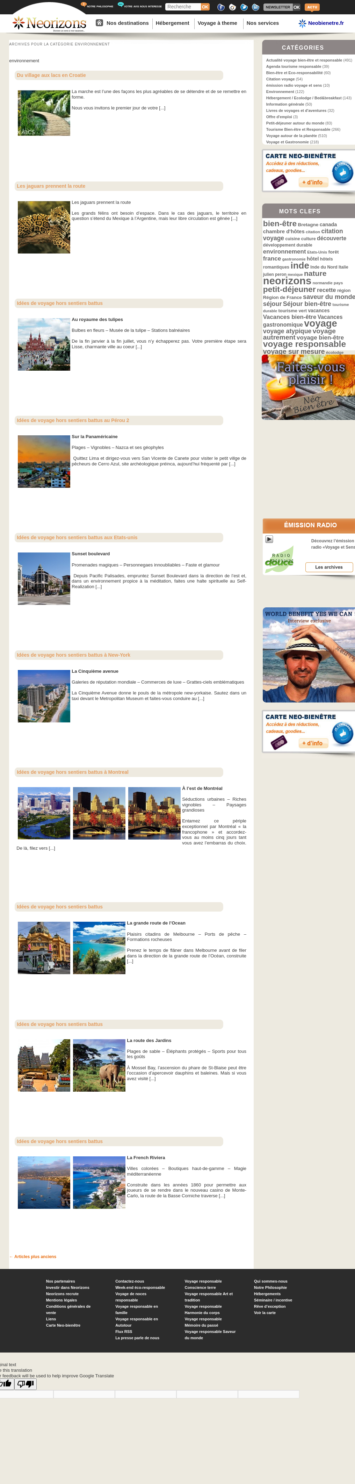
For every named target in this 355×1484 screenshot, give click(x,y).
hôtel (313, 259)
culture (308, 238)
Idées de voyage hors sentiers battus (60, 303)
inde (299, 265)
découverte (331, 238)
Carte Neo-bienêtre (63, 1325)
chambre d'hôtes (284, 231)
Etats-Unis (317, 252)
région (343, 290)
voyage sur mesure (294, 351)
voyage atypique (287, 331)
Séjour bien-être (307, 303)
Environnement (280, 92)
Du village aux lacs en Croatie (51, 75)
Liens (51, 1319)
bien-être (280, 223)
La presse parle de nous (137, 1338)
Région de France (282, 297)
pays (338, 283)
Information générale (285, 104)
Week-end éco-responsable (140, 1287)
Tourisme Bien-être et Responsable (298, 129)
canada (328, 224)
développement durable (287, 245)
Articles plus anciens (32, 1256)
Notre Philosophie (270, 1287)
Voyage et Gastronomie (287, 142)
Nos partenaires (60, 1281)
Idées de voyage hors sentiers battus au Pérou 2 (73, 420)
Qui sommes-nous (271, 1281)
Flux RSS (123, 1331)
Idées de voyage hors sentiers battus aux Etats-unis (77, 537)
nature (315, 273)
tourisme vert (292, 310)
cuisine (292, 238)
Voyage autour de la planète (291, 136)
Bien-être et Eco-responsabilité (294, 73)
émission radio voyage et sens (294, 85)
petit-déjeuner (289, 289)
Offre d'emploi (279, 117)
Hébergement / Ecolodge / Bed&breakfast (304, 98)
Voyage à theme (217, 23)
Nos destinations (128, 23)
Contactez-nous (129, 1281)
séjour (272, 303)
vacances (318, 310)
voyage (320, 323)
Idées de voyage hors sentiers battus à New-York (73, 655)
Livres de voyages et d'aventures (296, 110)
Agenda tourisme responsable (293, 66)
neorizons (287, 280)
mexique (295, 274)
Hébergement (172, 23)
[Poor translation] (25, 1384)
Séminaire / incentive (273, 1300)
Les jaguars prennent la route (51, 186)
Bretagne (308, 224)
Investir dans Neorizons (67, 1287)
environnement (284, 251)
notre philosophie (96, 6)
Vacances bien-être (289, 317)
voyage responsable (304, 344)
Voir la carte (265, 1313)
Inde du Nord (323, 267)
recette (326, 290)
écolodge (335, 352)
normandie (323, 283)
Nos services (263, 23)
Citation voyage (280, 79)
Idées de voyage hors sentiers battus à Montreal (73, 772)
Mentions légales (61, 1300)
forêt (333, 252)
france (272, 258)
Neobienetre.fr (321, 23)
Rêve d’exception (269, 1306)
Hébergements (267, 1294)
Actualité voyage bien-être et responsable (304, 60)
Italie (343, 267)
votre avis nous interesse (139, 6)
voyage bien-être (320, 337)
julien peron (275, 274)
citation (313, 232)
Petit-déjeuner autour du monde (295, 123)
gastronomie (294, 259)
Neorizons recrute (62, 1294)
